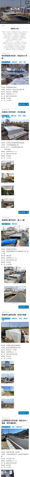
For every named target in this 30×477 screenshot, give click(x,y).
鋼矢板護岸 (21, 49)
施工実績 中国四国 (6, 223)
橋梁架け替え (15, 28)
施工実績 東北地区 (6, 62)
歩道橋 (4, 43)
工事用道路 (22, 38)
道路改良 (9, 33)
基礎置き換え (7, 38)
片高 (22, 45)
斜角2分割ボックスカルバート (14, 40)
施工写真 (15, 9)
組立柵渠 (6, 48)
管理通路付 (22, 33)
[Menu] (27, 2)
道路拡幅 (8, 49)
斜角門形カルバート (9, 42)
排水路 (20, 39)
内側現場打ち (8, 36)
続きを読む (23, 104)
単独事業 (15, 36)
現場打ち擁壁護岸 (9, 46)
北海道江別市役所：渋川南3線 (13, 112)
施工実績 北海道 (5, 115)
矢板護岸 (22, 46)
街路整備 (18, 48)
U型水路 (24, 32)
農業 (24, 48)
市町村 (4, 32)
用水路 (17, 46)
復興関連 (14, 39)
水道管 (24, 43)
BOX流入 (10, 35)
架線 (4, 33)
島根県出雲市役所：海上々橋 (13, 220)
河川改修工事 (9, 45)
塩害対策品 (15, 38)
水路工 (19, 43)
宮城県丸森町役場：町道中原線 (14, 315)
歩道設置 (10, 43)
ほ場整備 (22, 35)
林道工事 (23, 42)
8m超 (19, 32)
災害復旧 (14, 32)
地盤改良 (22, 36)
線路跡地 (12, 48)
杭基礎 (18, 42)
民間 (15, 43)
